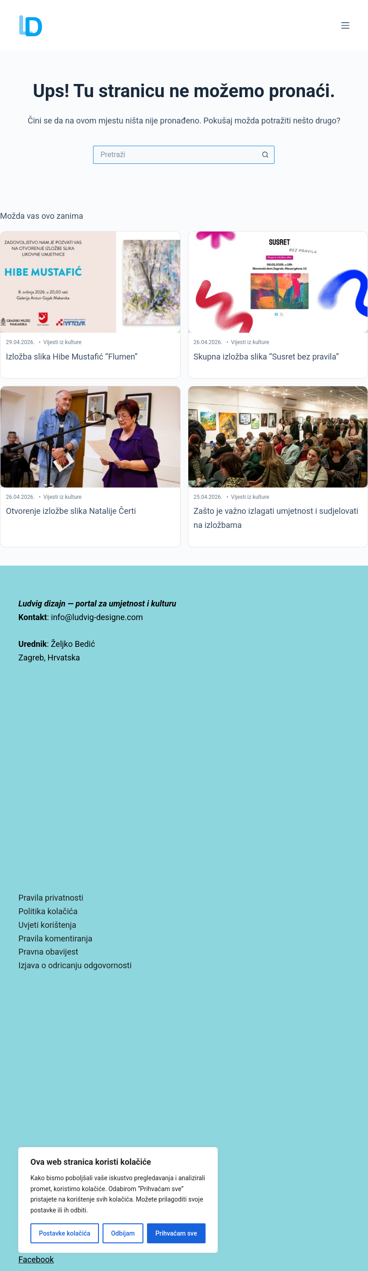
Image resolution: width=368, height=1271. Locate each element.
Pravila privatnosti (51, 897)
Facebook (36, 1259)
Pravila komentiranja (56, 938)
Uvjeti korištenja (48, 925)
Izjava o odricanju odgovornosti (75, 965)
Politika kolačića (48, 911)
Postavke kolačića (64, 1233)
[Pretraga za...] (174, 155)
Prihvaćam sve (176, 1233)
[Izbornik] (345, 25)
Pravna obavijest (49, 951)
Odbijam (123, 1233)
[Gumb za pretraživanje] (265, 155)
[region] (118, 1200)
